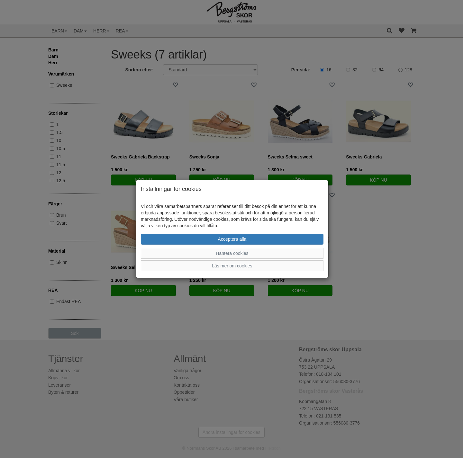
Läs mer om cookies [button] (232, 265)
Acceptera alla (232, 239)
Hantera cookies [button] (232, 253)
